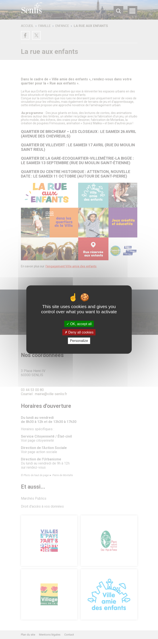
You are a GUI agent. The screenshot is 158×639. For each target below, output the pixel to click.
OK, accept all (79, 324)
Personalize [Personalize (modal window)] (79, 341)
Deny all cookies (79, 332)
